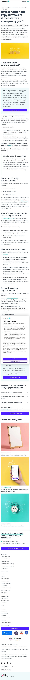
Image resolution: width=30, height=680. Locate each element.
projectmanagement (5, 649)
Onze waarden (4, 613)
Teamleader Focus (5, 556)
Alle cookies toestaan (15, 358)
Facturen (20, 409)
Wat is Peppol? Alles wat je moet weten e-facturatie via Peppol (14, 654)
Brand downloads (5, 618)
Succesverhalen (4, 581)
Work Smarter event (6, 588)
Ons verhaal (4, 611)
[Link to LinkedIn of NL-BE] (4, 663)
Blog (2, 7)
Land (2, 666)
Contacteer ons (14, 628)
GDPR (2, 605)
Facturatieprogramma (22, 647)
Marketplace (4, 585)
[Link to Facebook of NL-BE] (1, 663)
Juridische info (4, 598)
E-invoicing (3, 644)
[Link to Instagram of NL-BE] (7, 663)
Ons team (3, 615)
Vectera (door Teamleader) (7, 566)
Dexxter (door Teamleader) (7, 563)
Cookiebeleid (4, 603)
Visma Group (3, 676)
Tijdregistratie (25, 649)
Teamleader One (5, 561)
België (4, 352)
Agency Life (3, 592)
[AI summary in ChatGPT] (10, 663)
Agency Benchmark (5, 590)
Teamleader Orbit (5, 559)
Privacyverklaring (5, 600)
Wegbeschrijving (5, 625)
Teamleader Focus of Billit (6, 658)
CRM (8, 644)
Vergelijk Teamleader (6, 583)
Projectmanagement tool (16, 649)
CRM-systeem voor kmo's (6, 647)
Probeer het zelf (15, 110)
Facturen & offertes (6, 409)
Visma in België (10, 676)
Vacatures (3, 620)
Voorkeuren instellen (15, 361)
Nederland (9, 352)
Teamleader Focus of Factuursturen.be (9, 656)
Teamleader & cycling (6, 622)
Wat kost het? (4, 568)
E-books (3, 576)
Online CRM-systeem (14, 644)
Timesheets (3, 651)
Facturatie (15, 647)
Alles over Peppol (5, 578)
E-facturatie (14, 409)
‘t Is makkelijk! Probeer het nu (15, 413)
